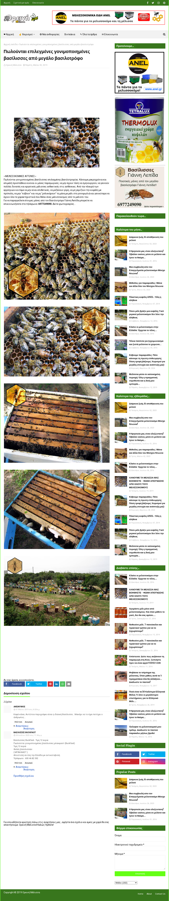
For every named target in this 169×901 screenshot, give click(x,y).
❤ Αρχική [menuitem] (9, 34)
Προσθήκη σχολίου (24, 776)
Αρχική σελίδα (10, 44)
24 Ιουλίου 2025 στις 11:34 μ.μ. (29, 735)
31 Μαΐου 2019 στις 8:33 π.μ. (28, 709)
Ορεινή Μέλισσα (13, 65)
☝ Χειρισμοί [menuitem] (26, 34)
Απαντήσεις (22, 726)
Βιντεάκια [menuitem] (70, 34)
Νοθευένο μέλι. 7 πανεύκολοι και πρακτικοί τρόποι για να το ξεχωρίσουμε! (145, 627)
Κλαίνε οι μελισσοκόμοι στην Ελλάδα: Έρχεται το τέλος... (143, 329)
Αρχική (7, 3)
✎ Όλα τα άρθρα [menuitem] (88, 34)
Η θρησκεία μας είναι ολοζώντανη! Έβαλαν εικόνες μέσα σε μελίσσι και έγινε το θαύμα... (147, 254)
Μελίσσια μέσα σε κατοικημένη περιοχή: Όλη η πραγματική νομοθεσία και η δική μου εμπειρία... (144, 379)
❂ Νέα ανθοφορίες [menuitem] (50, 34)
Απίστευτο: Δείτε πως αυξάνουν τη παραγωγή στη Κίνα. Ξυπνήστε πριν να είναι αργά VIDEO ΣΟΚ (146, 659)
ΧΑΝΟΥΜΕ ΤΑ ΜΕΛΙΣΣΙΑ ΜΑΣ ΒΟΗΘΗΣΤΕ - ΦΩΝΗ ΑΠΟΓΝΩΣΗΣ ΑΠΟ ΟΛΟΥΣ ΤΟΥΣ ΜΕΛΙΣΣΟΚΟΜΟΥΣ (146, 482)
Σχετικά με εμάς (21, 3)
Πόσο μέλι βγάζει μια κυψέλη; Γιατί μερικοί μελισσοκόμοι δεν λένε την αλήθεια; (146, 314)
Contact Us (160, 894)
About (149, 894)
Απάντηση (18, 722)
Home (140, 894)
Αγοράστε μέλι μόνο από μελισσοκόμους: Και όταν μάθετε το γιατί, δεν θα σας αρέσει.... (147, 612)
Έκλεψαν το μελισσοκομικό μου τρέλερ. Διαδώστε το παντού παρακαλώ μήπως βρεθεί (145, 730)
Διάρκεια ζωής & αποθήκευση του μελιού (146, 239)
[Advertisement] (57, 94)
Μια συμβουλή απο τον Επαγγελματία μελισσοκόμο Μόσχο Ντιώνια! (147, 270)
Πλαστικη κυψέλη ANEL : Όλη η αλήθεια (145, 299)
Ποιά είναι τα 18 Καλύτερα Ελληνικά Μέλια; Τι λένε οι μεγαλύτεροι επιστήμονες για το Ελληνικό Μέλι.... (147, 696)
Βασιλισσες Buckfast (25, 732)
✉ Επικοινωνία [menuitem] (110, 34)
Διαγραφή (29, 722)
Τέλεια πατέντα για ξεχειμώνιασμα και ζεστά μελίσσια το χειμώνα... (146, 343)
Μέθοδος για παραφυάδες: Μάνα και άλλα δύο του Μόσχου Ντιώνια (146, 285)
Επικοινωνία (38, 3)
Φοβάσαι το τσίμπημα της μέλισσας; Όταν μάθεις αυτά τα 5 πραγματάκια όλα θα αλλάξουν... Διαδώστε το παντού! (145, 677)
